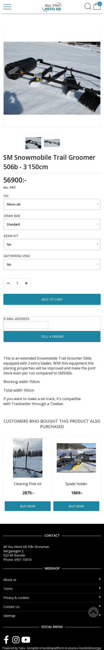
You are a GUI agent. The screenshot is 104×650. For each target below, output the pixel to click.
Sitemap (52, 616)
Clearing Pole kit (27, 483)
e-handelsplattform (51, 648)
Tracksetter (21, 403)
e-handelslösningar (89, 648)
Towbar (56, 403)
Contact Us (52, 606)
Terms (52, 588)
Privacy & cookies (52, 597)
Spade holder (76, 483)
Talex (21, 648)
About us (52, 579)
